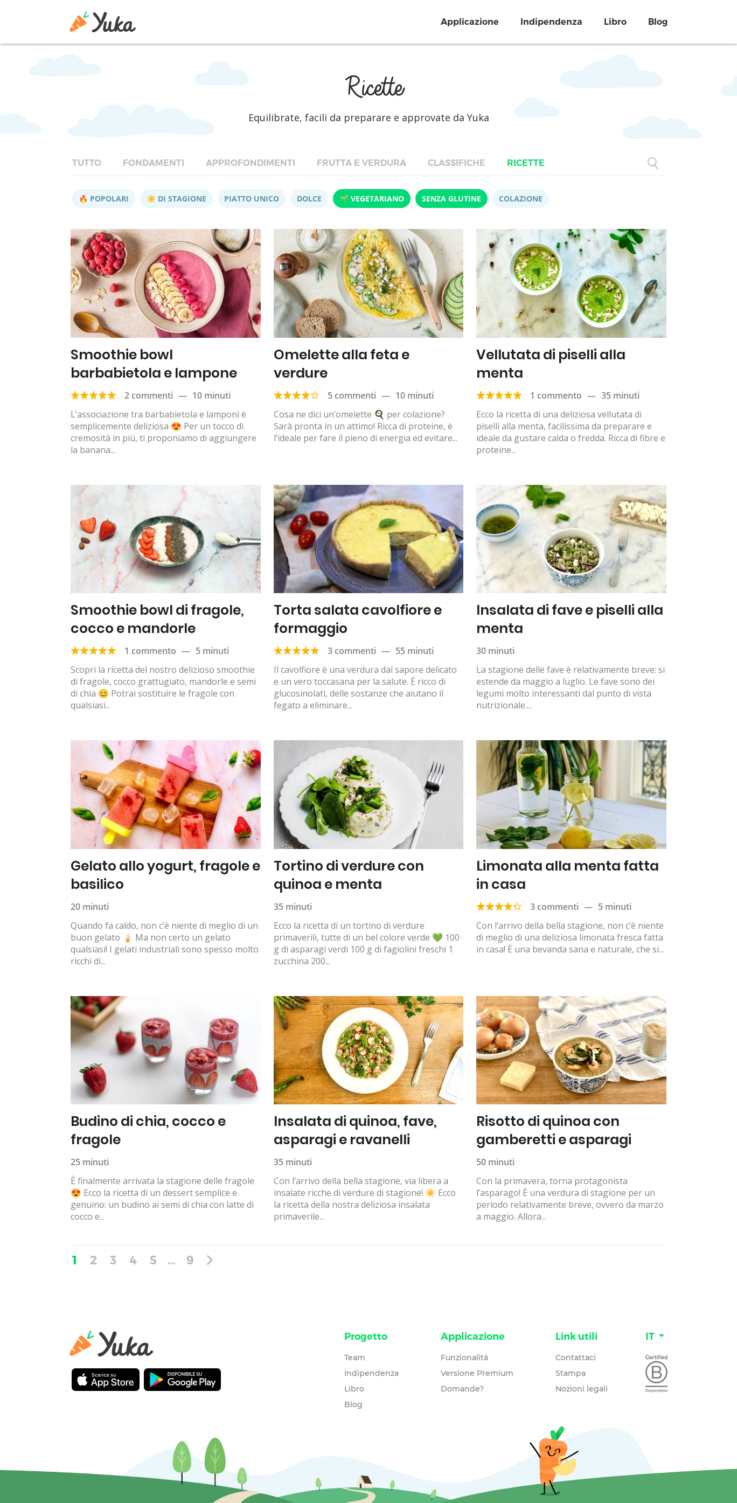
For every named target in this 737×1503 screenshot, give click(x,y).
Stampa (570, 1373)
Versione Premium (477, 1373)
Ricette (526, 163)
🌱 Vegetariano (371, 198)
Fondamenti (153, 163)
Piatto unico (251, 198)
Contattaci (575, 1357)
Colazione (521, 198)
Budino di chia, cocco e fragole (148, 1130)
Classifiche (456, 163)
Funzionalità (464, 1357)
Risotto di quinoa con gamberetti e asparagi (553, 1130)
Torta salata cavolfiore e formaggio (358, 619)
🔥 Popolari (104, 198)
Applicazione (470, 22)
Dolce (309, 198)
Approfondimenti (250, 163)
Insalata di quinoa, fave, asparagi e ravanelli (355, 1130)
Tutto (86, 163)
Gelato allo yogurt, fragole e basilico (165, 875)
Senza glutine (451, 198)
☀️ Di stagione (176, 198)
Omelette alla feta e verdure (341, 363)
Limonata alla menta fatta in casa (567, 875)
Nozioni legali (581, 1389)
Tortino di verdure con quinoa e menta (349, 875)
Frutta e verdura (361, 163)
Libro (615, 22)
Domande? (462, 1389)
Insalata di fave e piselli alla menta (569, 619)
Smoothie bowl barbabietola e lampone (154, 363)
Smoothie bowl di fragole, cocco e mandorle (157, 619)
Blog (658, 22)
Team (354, 1357)
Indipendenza (551, 22)
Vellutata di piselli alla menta (550, 363)
